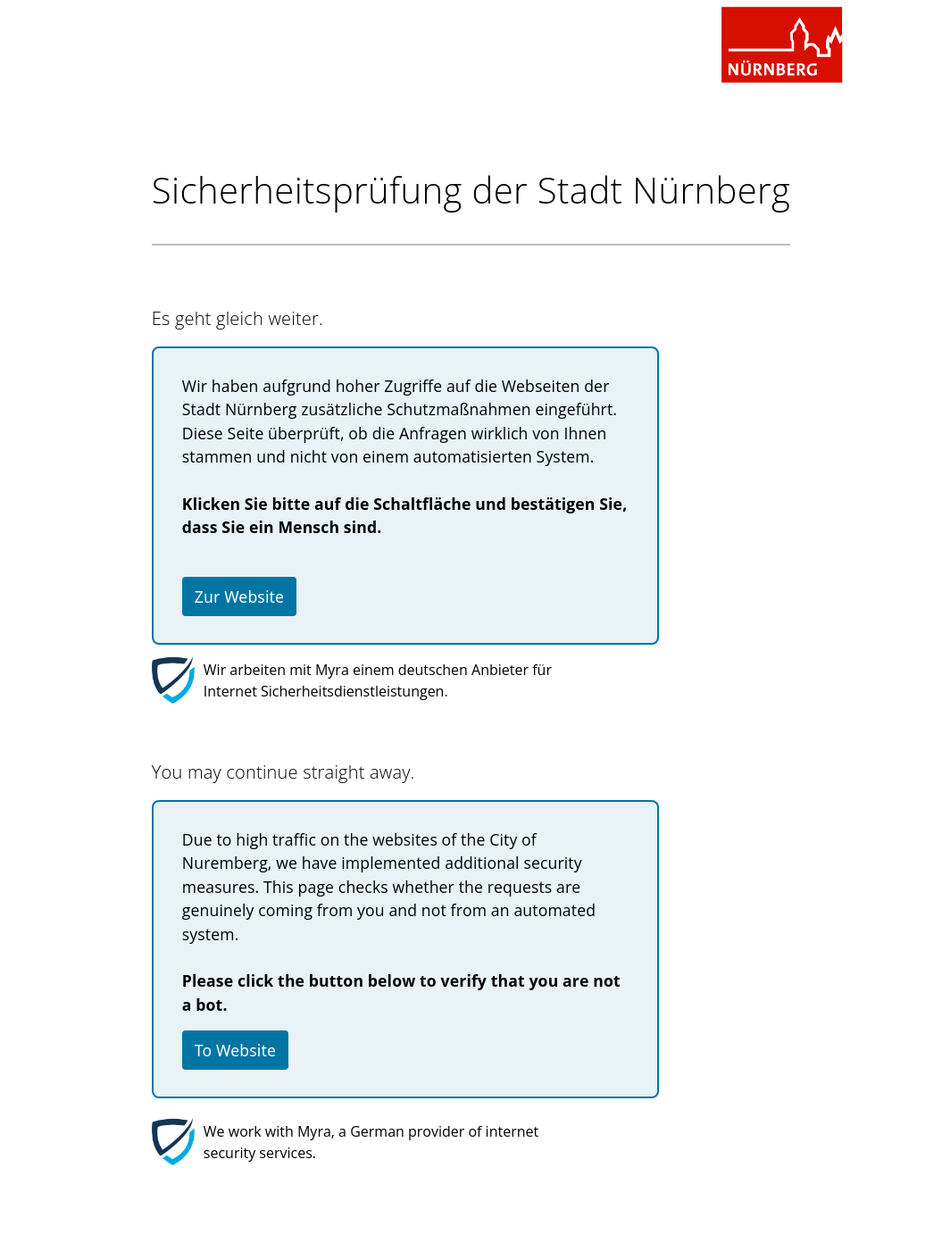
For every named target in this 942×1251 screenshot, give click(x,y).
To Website (235, 1050)
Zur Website (239, 596)
